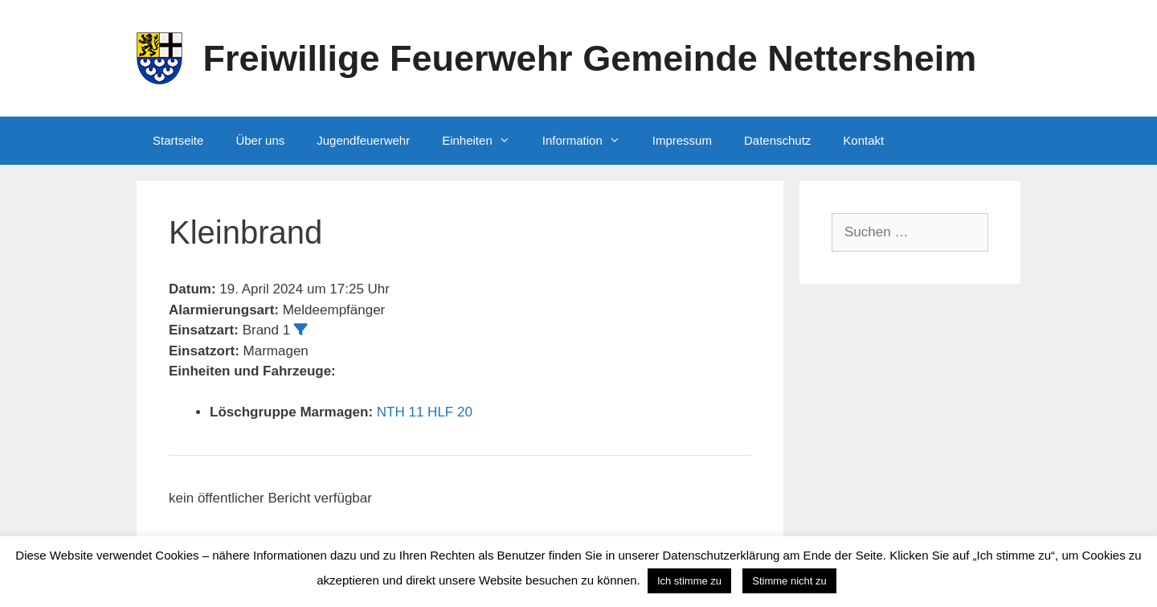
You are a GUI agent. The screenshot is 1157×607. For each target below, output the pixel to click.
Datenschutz (777, 140)
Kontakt (863, 140)
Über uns (259, 140)
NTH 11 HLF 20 (424, 412)
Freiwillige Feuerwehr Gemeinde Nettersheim (590, 58)
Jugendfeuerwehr (363, 140)
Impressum (682, 140)
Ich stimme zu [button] (689, 581)
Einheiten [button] (484, 141)
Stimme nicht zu (789, 581)
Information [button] (589, 141)
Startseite (178, 140)
